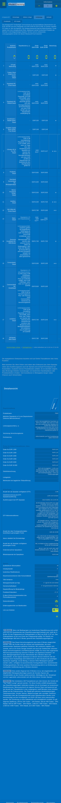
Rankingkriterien (27, 347)
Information (48, 2)
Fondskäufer (7, 21)
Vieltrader (49, 17)
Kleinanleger (16, 17)
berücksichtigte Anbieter (13, 347)
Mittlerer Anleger (27, 17)
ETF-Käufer (17, 21)
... (59, 65)
